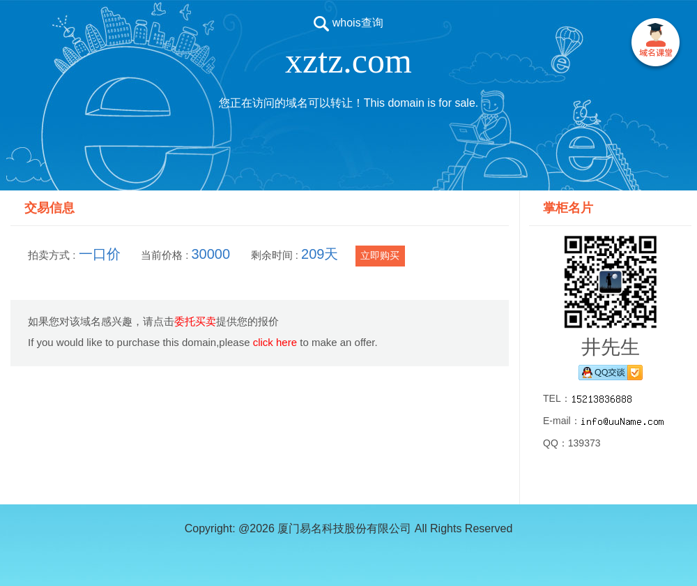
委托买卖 (195, 321)
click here (275, 342)
